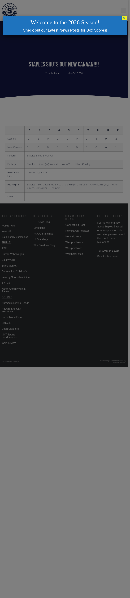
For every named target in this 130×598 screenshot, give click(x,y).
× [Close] (124, 18)
